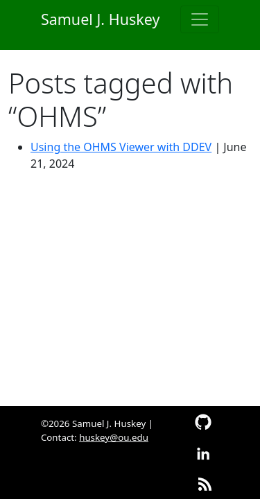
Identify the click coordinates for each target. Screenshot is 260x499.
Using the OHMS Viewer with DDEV (121, 147)
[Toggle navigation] (199, 19)
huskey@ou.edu (113, 437)
